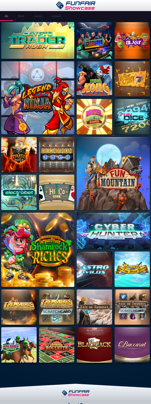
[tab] (6, 16)
